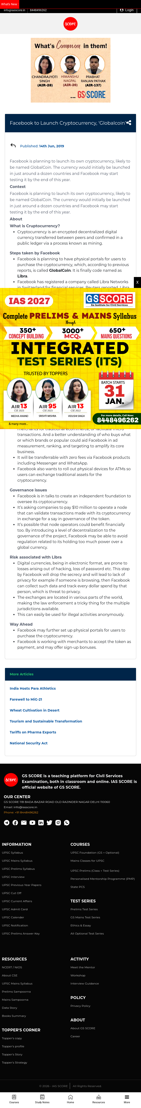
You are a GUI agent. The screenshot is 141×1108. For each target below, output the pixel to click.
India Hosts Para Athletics (33, 688)
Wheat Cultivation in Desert (35, 710)
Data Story (9, 1007)
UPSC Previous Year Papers (21, 885)
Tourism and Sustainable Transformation (46, 721)
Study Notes (42, 1099)
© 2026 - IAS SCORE (53, 1086)
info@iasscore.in (14, 10)
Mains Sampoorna (15, 999)
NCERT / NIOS (12, 967)
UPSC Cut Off (11, 893)
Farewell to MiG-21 (26, 699)
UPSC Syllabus (12, 852)
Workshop (78, 975)
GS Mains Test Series (85, 917)
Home (70, 1099)
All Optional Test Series (87, 933)
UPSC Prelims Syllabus (18, 869)
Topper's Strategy (14, 1062)
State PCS (77, 887)
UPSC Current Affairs (17, 901)
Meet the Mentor (82, 967)
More (127, 1099)
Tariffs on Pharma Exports (33, 732)
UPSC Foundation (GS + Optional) (94, 852)
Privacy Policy (80, 1006)
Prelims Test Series (84, 909)
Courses (14, 1099)
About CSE (10, 975)
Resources (98, 1099)
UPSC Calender (13, 917)
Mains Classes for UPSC (87, 860)
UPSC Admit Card (15, 909)
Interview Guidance (84, 983)
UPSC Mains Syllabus (17, 860)
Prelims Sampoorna (16, 991)
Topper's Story (12, 1054)
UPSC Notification (15, 925)
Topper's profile (13, 1046)
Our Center (17, 797)
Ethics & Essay (80, 925)
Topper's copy (12, 1038)
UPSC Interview (13, 877)
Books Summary (14, 1016)
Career (75, 1036)
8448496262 (38, 10)
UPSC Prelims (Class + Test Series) (94, 870)
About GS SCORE (82, 1028)
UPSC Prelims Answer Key (21, 933)
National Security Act (29, 743)
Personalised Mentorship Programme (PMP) (102, 878)
